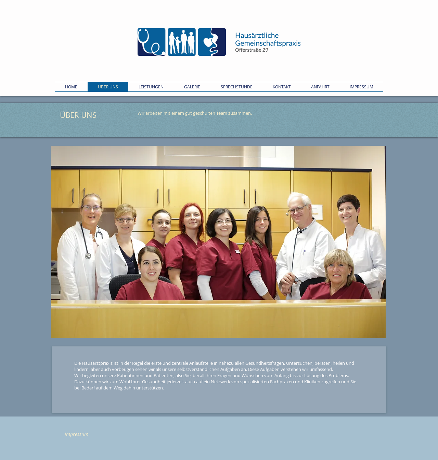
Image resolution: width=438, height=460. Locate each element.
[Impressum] (76, 434)
